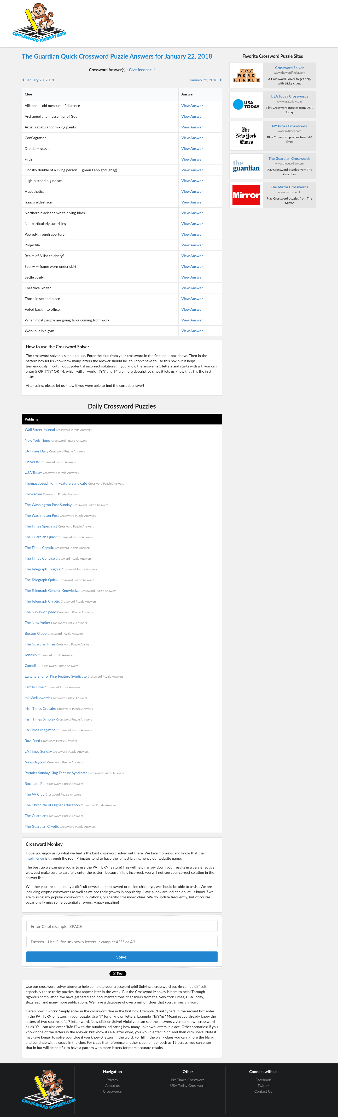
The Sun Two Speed (59, 612)
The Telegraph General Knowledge (70, 590)
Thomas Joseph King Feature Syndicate (74, 483)
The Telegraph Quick (59, 579)
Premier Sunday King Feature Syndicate (74, 772)
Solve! (121, 956)
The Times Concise (58, 558)
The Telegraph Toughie (61, 569)
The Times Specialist (59, 526)
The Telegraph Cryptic (61, 601)
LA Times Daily (55, 451)
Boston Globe (54, 633)
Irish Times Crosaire (59, 708)
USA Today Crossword (188, 1085)
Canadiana (51, 665)
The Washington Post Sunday (66, 504)
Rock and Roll (54, 783)
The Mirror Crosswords (289, 187)
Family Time (52, 687)
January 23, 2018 (206, 80)
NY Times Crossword (188, 1080)
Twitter (263, 1085)
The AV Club (53, 794)
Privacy (112, 1080)
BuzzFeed (51, 740)
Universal (51, 462)
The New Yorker (56, 622)
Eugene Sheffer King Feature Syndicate (74, 676)
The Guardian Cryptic (60, 826)
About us (112, 1085)
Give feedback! (142, 69)
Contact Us (263, 1091)
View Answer (192, 105)
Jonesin (49, 655)
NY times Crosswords (289, 126)
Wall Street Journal (58, 429)
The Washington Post (60, 515)
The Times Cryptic (58, 547)
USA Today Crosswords (289, 96)
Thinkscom (52, 494)
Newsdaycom (54, 762)
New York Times (56, 440)
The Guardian (54, 815)
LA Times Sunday (57, 751)
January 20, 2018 (38, 80)
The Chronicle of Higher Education (71, 805)
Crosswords (112, 1091)
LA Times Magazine (58, 730)
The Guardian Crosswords (289, 158)
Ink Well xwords (56, 697)
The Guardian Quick (59, 537)
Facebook (263, 1080)
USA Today (52, 472)
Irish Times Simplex (58, 719)
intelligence (35, 858)
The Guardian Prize (58, 644)
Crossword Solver (289, 67)
